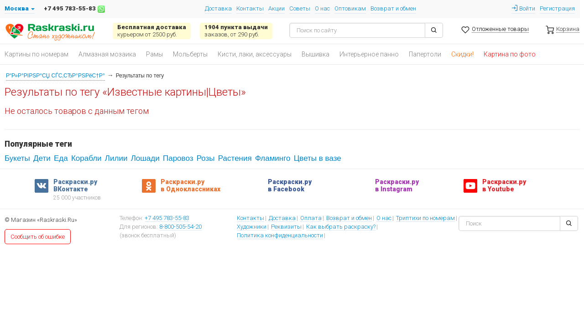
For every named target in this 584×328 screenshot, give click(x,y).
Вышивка (315, 54)
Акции (276, 8)
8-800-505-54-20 (180, 227)
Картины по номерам (36, 54)
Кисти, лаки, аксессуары (255, 54)
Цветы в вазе (317, 158)
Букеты (17, 158)
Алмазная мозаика (107, 54)
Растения (235, 158)
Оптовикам (350, 8)
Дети (42, 158)
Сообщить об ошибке (37, 236)
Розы (206, 158)
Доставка (218, 8)
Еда (61, 158)
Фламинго (273, 158)
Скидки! (462, 54)
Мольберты (190, 54)
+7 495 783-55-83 (167, 218)
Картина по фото (510, 54)
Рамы (154, 54)
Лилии (116, 158)
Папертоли (425, 54)
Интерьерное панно (369, 54)
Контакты (250, 8)
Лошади (145, 158)
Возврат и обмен (393, 8)
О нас (322, 8)
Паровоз (178, 158)
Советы (299, 8)
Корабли (86, 158)
